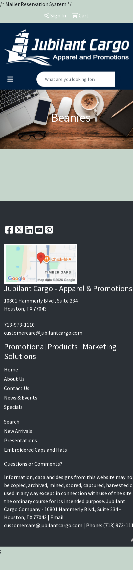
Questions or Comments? (33, 463)
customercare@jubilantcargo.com (43, 332)
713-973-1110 (19, 324)
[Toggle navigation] (10, 79)
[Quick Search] (76, 79)
